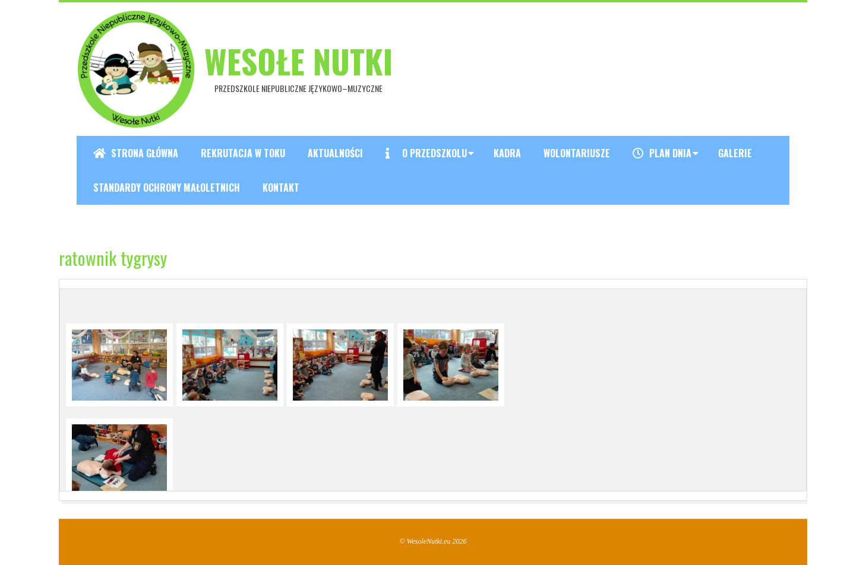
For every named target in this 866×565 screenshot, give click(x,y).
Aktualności (335, 153)
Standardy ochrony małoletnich (166, 187)
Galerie (735, 153)
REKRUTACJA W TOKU (243, 153)
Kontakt (281, 187)
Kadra (507, 153)
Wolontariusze (576, 153)
